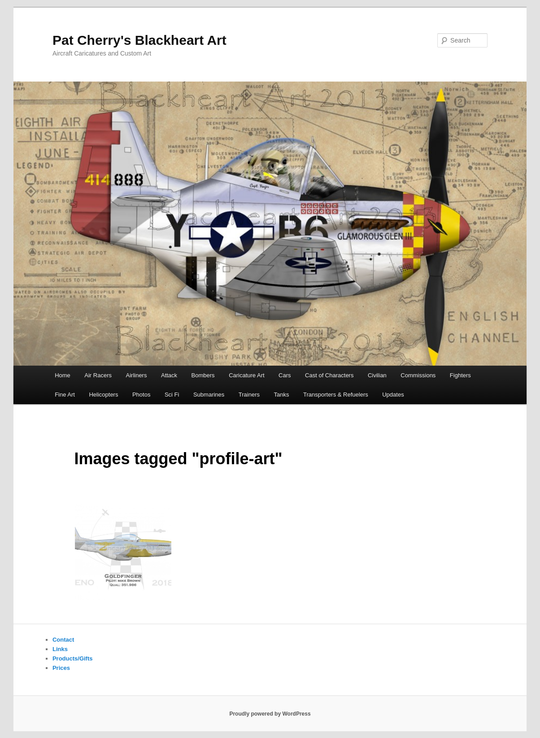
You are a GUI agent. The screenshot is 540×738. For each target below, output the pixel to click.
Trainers (249, 394)
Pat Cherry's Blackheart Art (139, 40)
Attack (169, 375)
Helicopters (103, 394)
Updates (393, 394)
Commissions (418, 375)
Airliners (136, 375)
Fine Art (65, 394)
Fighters (460, 375)
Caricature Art (246, 375)
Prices (61, 668)
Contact (63, 639)
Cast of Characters (329, 375)
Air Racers (98, 375)
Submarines (208, 394)
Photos (141, 394)
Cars (285, 375)
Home (62, 375)
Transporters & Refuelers (335, 394)
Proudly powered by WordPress (269, 714)
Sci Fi (172, 394)
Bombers (203, 375)
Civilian (377, 375)
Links (60, 649)
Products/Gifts (72, 658)
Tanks (281, 394)
